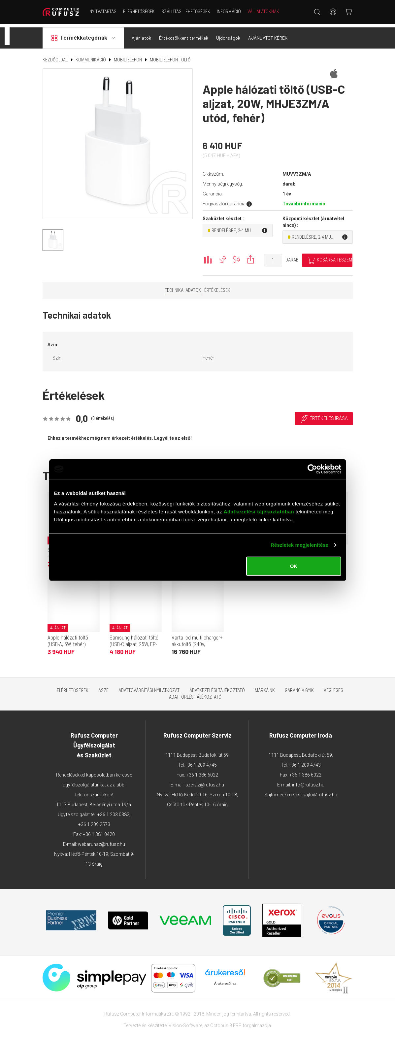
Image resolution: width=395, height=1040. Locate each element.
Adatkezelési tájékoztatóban (259, 511)
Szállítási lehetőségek (185, 11)
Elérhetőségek (139, 11)
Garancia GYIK (299, 686)
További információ (303, 200)
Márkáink (265, 686)
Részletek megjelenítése (299, 545)
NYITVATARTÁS (102, 11)
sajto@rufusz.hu (320, 791)
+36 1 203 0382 (113, 811)
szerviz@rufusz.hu (204, 781)
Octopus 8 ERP (226, 1021)
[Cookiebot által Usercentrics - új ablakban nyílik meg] (312, 469)
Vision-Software (185, 1021)
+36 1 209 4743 (305, 761)
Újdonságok (228, 34)
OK (294, 566)
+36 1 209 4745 (201, 761)
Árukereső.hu (225, 980)
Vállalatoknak (263, 11)
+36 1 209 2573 (94, 820)
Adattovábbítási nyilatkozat (149, 686)
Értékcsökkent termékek (183, 34)
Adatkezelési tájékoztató (217, 686)
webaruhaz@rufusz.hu (101, 840)
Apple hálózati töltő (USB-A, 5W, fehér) (68, 637)
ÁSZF (103, 686)
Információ (229, 11)
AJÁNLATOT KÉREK (267, 34)
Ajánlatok (141, 34)
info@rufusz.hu (308, 781)
